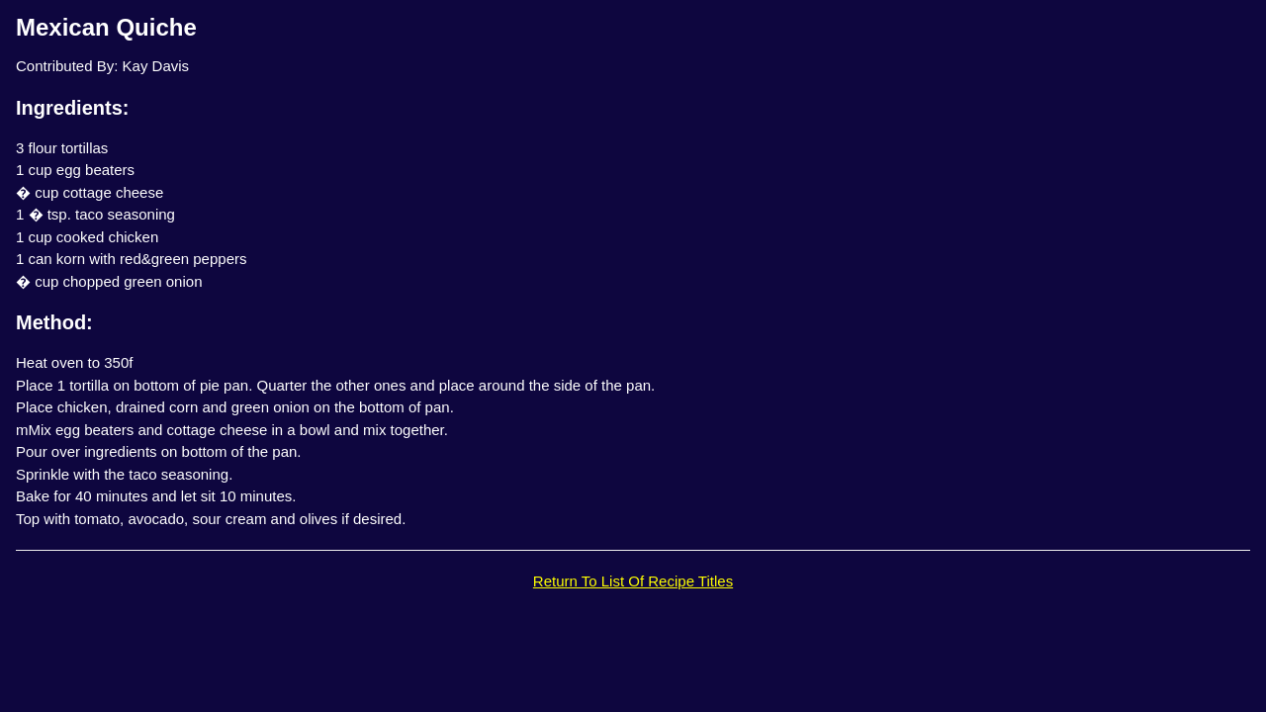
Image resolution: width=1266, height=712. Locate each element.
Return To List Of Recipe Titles (633, 581)
